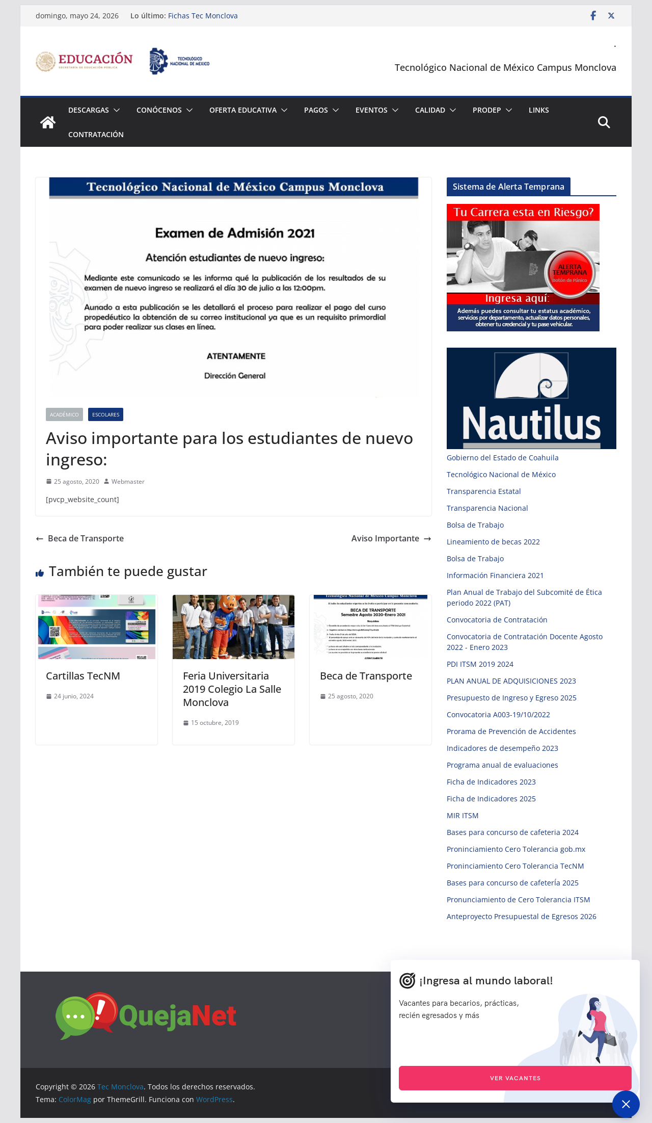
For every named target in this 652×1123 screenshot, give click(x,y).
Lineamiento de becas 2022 (493, 541)
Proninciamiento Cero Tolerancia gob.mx (516, 849)
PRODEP (487, 110)
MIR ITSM (463, 815)
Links (539, 110)
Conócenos (159, 110)
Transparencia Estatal (484, 491)
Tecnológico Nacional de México (501, 474)
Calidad (430, 110)
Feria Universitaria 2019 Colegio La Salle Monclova (232, 689)
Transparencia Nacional (487, 508)
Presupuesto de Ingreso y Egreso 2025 (512, 697)
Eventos (372, 110)
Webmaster (128, 481)
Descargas (88, 110)
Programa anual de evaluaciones (502, 765)
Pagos (316, 110)
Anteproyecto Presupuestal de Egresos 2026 (521, 916)
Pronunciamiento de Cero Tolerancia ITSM (518, 899)
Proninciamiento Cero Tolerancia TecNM (515, 866)
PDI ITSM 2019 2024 (480, 664)
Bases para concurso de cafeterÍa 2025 (513, 882)
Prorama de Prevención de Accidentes (511, 731)
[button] (114, 110)
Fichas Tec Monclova (203, 15)
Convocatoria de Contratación (497, 619)
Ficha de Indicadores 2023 (491, 782)
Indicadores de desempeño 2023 (502, 748)
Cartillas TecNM (83, 676)
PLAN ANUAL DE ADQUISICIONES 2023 (511, 681)
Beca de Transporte (80, 538)
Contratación (96, 134)
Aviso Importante (391, 538)
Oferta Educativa (243, 110)
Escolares (105, 414)
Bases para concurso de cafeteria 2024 (513, 832)
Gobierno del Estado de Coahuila (503, 457)
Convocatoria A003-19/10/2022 (498, 714)
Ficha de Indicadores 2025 (491, 798)
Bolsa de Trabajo (475, 525)
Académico (64, 414)
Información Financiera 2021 (495, 575)
